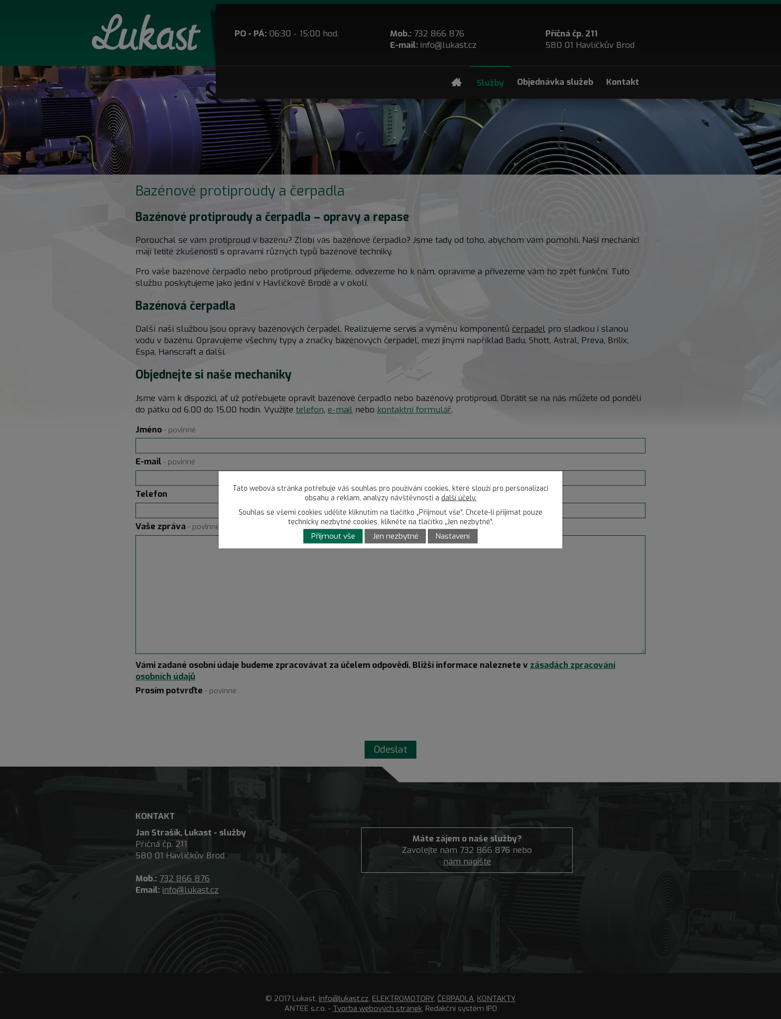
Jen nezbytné (395, 536)
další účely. (459, 497)
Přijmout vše (333, 536)
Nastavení (452, 536)
